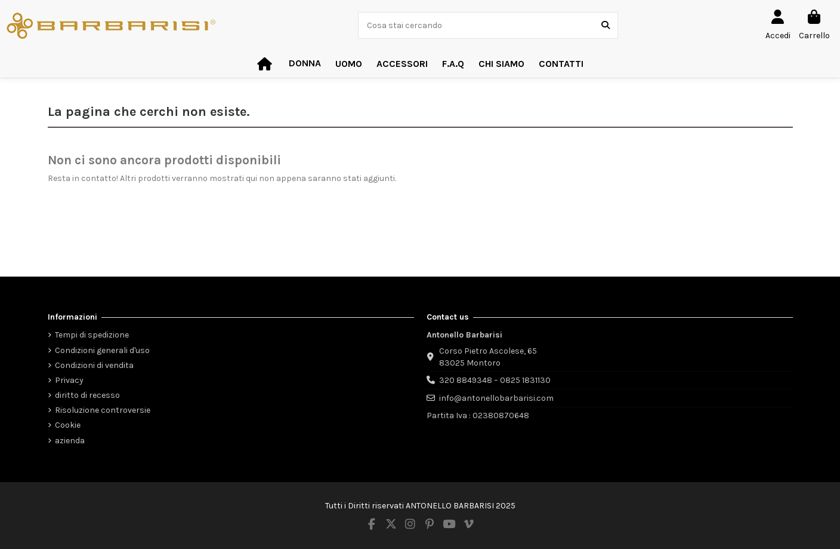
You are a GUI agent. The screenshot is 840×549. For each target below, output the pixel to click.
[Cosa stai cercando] (605, 25)
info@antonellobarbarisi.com (496, 398)
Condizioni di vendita (94, 365)
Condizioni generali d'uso (102, 350)
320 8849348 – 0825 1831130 (495, 380)
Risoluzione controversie (102, 410)
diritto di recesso (87, 395)
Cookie (68, 425)
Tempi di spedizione (92, 335)
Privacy (69, 380)
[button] (402, 64)
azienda (70, 440)
